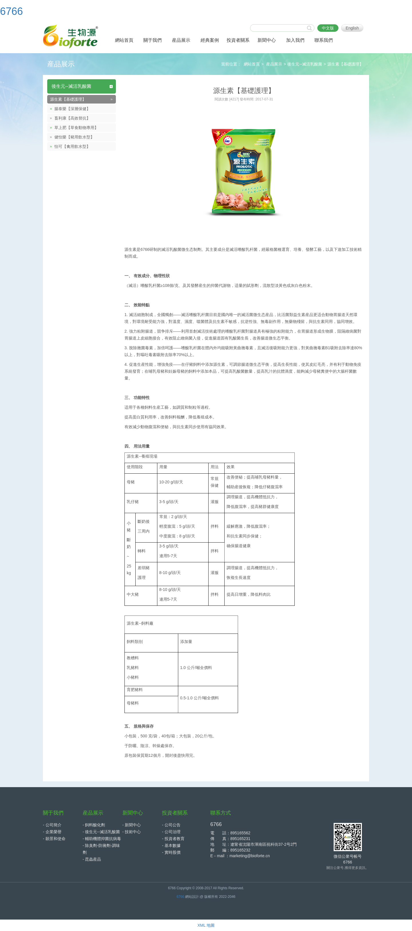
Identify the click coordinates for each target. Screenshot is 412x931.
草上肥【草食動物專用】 (76, 127)
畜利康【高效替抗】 (72, 118)
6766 (11, 11)
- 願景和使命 (54, 838)
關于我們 (53, 813)
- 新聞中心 (131, 825)
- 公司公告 (171, 825)
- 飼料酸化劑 (94, 825)
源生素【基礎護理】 (345, 64)
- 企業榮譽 (52, 831)
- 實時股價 (171, 852)
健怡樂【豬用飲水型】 (74, 137)
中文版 (328, 28)
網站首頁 (252, 64)
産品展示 (274, 64)
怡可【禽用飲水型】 (72, 146)
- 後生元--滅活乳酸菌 (101, 831)
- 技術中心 (131, 831)
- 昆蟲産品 (92, 859)
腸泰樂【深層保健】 (72, 108)
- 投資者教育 (173, 838)
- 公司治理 (171, 831)
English (352, 28)
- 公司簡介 (52, 825)
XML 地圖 (206, 925)
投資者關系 (175, 813)
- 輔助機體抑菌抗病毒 (102, 838)
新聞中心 (132, 813)
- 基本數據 (171, 845)
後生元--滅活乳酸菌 (304, 64)
